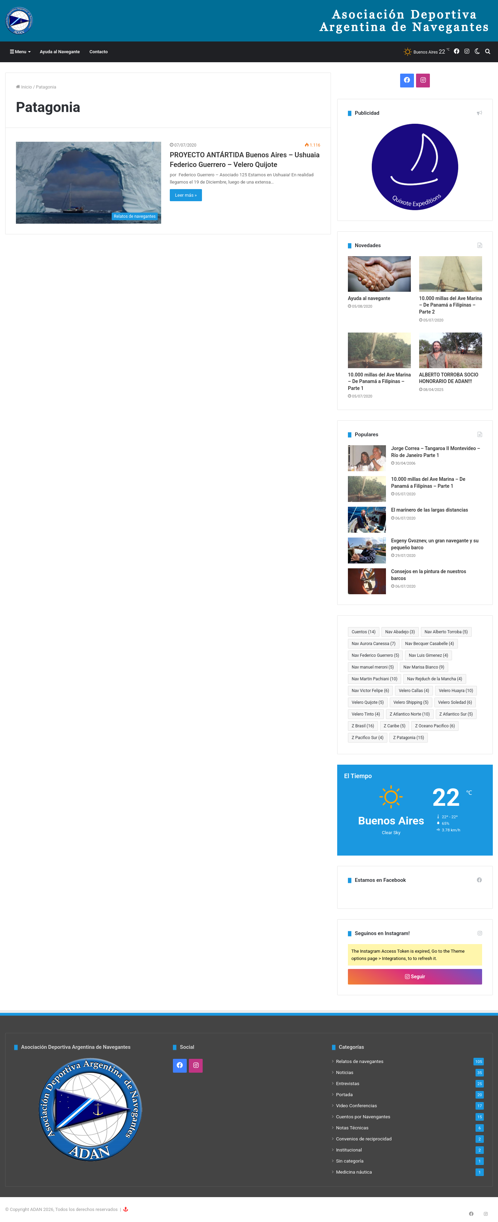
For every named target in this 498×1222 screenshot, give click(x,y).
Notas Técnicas (352, 1127)
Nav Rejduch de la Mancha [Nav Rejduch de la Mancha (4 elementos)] (434, 679)
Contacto (99, 51)
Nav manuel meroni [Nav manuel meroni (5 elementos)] (373, 667)
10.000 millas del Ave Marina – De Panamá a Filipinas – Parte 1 (379, 381)
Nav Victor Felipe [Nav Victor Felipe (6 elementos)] (370, 690)
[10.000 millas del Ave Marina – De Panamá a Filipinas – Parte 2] (450, 274)
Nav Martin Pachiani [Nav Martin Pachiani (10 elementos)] (374, 679)
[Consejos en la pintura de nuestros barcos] (367, 581)
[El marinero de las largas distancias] (367, 520)
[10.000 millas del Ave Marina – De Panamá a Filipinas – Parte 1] (379, 350)
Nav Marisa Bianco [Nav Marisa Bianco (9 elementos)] (424, 667)
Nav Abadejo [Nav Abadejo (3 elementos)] (400, 631)
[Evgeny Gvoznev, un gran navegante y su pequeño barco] (367, 550)
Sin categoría (349, 1161)
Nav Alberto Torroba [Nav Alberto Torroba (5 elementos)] (446, 631)
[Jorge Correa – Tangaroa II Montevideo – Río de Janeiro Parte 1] (367, 458)
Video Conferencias (356, 1105)
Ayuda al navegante (369, 298)
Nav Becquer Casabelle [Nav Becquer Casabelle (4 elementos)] (429, 643)
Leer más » (186, 195)
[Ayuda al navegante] (379, 274)
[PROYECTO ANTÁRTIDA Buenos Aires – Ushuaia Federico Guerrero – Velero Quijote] (88, 183)
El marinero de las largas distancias (429, 510)
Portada (344, 1094)
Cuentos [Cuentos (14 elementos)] (364, 631)
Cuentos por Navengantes (363, 1116)
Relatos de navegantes (360, 1061)
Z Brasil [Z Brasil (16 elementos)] (363, 726)
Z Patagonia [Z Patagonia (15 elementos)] (408, 737)
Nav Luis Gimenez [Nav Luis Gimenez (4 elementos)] (428, 655)
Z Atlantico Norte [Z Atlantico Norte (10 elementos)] (410, 714)
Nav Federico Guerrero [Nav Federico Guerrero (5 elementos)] (375, 655)
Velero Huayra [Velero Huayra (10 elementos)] (456, 690)
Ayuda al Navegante (60, 51)
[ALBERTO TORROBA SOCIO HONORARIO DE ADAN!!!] (450, 350)
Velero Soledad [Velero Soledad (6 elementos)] (455, 702)
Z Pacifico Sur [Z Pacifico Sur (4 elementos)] (368, 737)
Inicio (24, 87)
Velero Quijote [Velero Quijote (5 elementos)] (368, 702)
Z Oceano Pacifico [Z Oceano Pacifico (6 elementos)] (435, 726)
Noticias (344, 1072)
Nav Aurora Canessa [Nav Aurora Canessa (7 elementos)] (374, 643)
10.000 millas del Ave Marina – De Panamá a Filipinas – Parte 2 (450, 305)
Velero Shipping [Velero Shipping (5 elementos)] (411, 702)
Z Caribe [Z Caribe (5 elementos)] (395, 726)
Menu (18, 51)
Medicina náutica (354, 1172)
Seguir (415, 976)
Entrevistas (347, 1083)
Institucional (349, 1150)
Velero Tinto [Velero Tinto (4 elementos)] (366, 714)
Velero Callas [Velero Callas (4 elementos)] (414, 690)
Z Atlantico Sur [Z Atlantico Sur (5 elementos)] (456, 714)
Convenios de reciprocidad (364, 1138)
